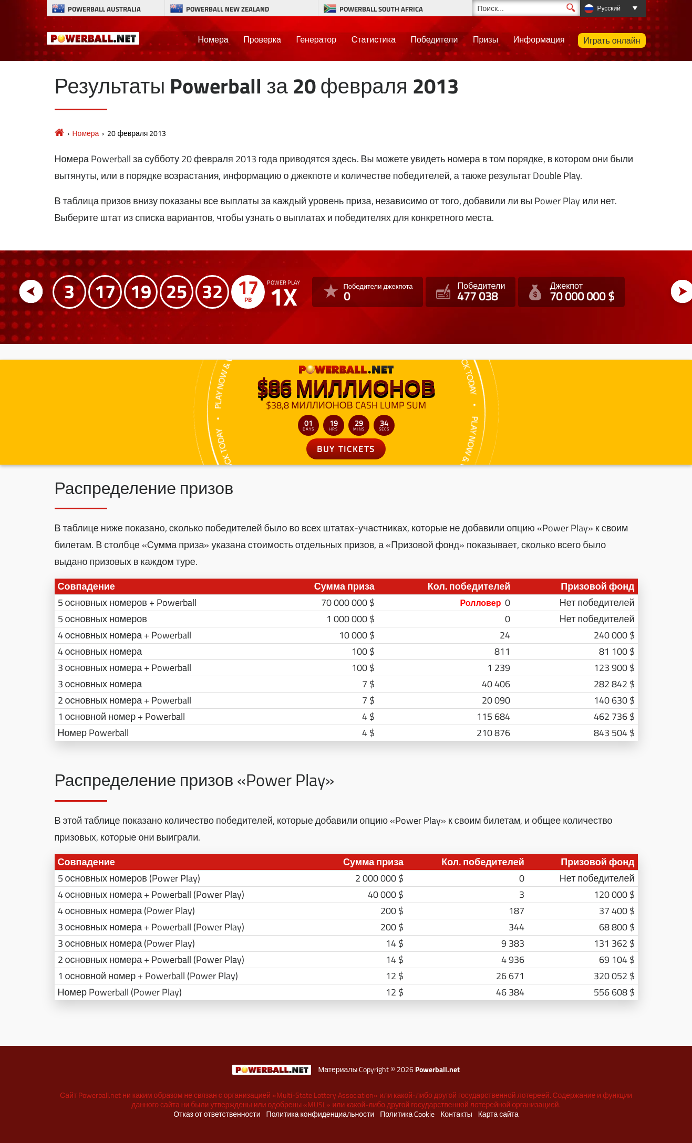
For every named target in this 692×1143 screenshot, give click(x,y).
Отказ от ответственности (216, 1114)
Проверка (262, 39)
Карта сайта (498, 1114)
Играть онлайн (611, 40)
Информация (539, 39)
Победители (434, 39)
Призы (485, 39)
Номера (213, 39)
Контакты (456, 1114)
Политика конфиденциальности (320, 1114)
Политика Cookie (407, 1114)
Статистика (374, 39)
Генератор (316, 39)
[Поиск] (526, 8)
